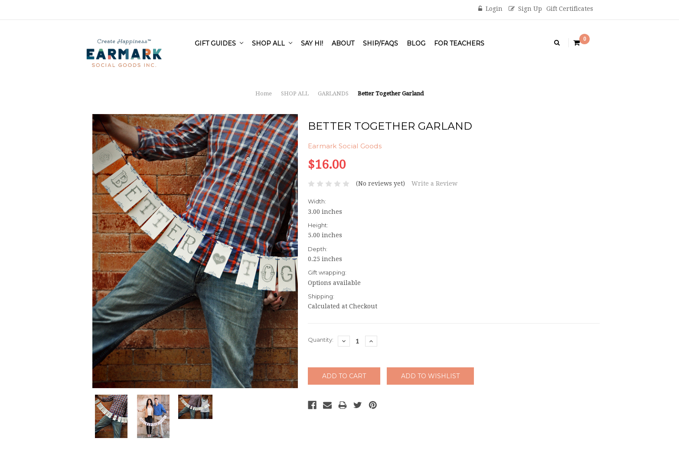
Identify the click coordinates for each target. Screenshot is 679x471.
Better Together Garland (391, 93)
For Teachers (459, 43)
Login (490, 8)
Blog (416, 43)
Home (263, 93)
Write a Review (434, 183)
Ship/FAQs (380, 43)
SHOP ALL (272, 43)
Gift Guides (219, 43)
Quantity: (320, 339)
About (343, 43)
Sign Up (525, 8)
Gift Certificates (569, 8)
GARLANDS (333, 93)
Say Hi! (312, 43)
